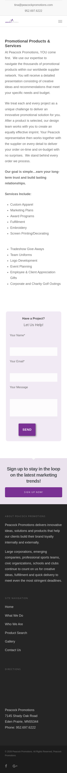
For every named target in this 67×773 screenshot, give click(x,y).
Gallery (10, 641)
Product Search (16, 633)
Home (9, 607)
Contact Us (13, 650)
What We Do (14, 615)
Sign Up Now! (33, 492)
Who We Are (14, 624)
